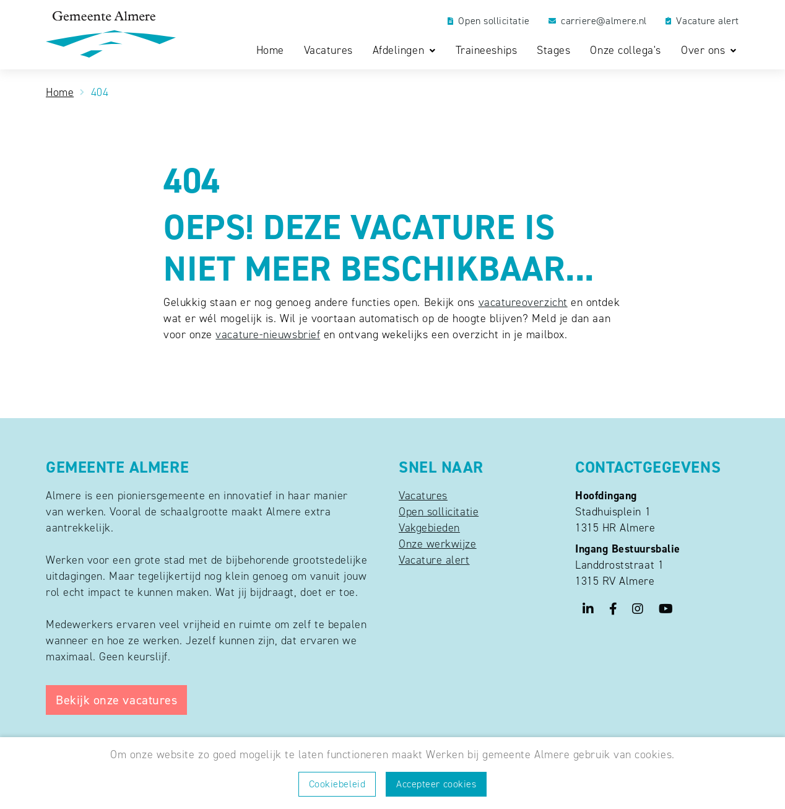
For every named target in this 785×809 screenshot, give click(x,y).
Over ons (705, 51)
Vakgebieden (429, 527)
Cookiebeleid (337, 783)
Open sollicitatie (489, 21)
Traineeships (486, 50)
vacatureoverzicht (523, 302)
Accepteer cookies (436, 783)
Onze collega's (625, 50)
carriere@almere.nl (598, 21)
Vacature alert (702, 21)
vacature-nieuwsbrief (267, 334)
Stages (553, 50)
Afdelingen (400, 51)
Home (270, 50)
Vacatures (328, 50)
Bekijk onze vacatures (116, 700)
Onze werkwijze (438, 543)
